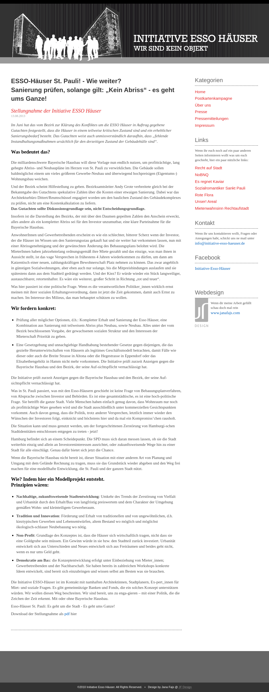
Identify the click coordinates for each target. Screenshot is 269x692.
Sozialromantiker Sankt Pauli (220, 188)
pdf (67, 614)
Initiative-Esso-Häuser (212, 268)
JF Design (185, 687)
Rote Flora (204, 195)
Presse (201, 111)
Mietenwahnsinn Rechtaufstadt (222, 208)
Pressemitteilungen (212, 118)
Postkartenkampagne (213, 98)
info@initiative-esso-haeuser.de (220, 243)
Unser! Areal (206, 201)
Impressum (204, 125)
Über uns (203, 105)
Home (200, 91)
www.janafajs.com (225, 313)
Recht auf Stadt (208, 168)
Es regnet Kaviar (209, 181)
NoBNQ (202, 174)
